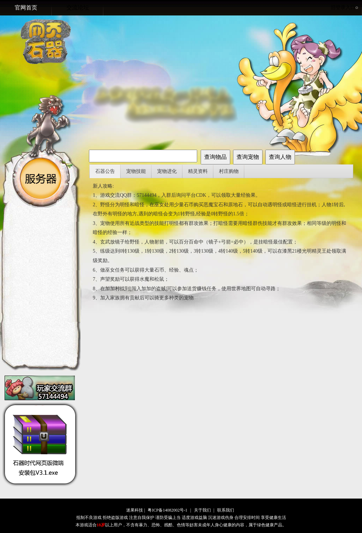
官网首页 (26, 8)
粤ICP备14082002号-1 (167, 510)
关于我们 (202, 510)
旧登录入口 (344, 7)
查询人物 (280, 157)
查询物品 (215, 157)
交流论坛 (77, 8)
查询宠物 (248, 157)
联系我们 (225, 510)
